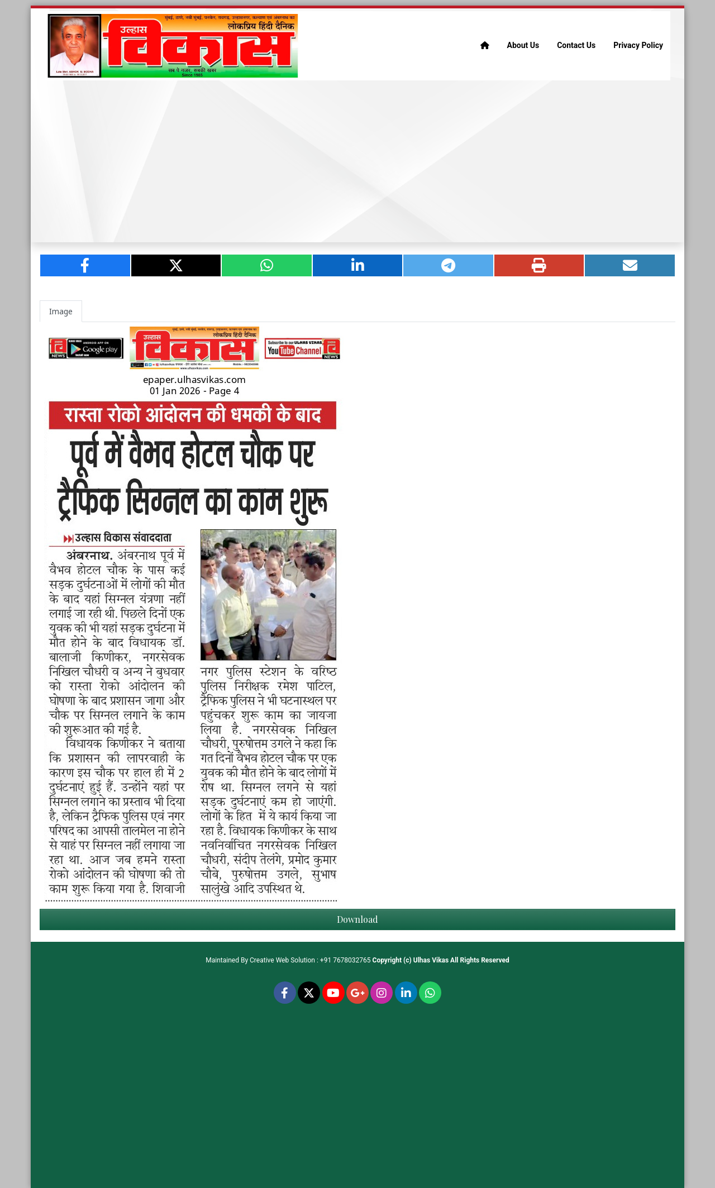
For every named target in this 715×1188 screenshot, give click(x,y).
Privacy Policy (638, 45)
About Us (523, 45)
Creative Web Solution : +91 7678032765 (310, 960)
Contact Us (576, 45)
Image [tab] (61, 311)
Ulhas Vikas (431, 960)
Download (357, 919)
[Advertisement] (357, 161)
